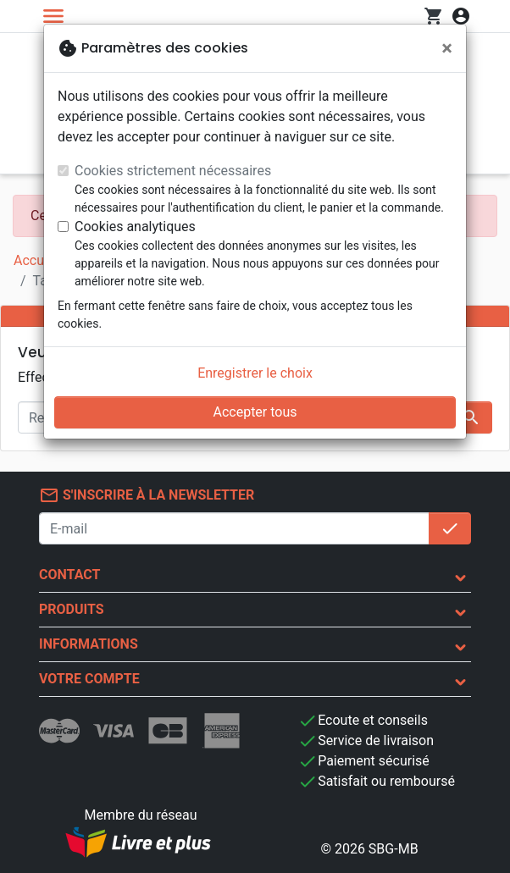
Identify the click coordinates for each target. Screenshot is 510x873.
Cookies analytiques (135, 226)
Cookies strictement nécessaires (173, 171)
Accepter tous (255, 412)
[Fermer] (447, 48)
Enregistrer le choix (255, 373)
